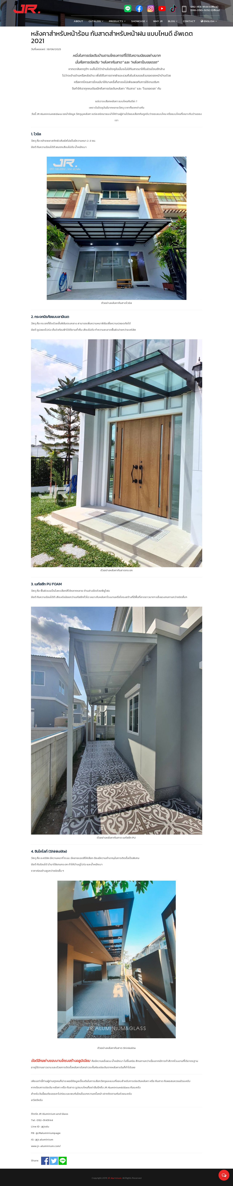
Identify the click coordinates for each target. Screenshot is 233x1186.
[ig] (150, 10)
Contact (189, 21)
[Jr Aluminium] (27, 9)
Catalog (95, 21)
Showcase (138, 21)
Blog (171, 21)
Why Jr (158, 21)
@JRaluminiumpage (48, 1131)
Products (116, 21)
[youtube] (162, 10)
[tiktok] (173, 10)
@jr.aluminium (44, 1137)
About (78, 21)
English (207, 21)
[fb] (139, 10)
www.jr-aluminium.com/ (46, 1144)
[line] (127, 10)
